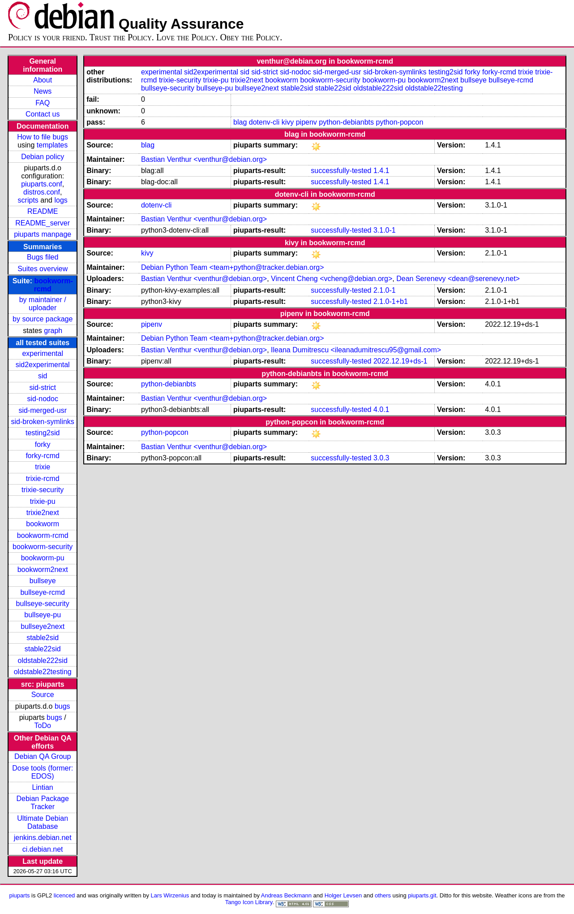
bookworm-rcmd (43, 535)
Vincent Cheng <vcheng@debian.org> (331, 278)
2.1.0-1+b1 (390, 301)
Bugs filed (42, 257)
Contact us (43, 114)
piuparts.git (422, 895)
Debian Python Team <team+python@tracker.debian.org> (232, 267)
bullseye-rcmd (42, 592)
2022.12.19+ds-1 (400, 361)
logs (60, 200)
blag (240, 122)
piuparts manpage (42, 234)
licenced (64, 895)
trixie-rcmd (43, 478)
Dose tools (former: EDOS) (42, 772)
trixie (42, 467)
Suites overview (42, 269)
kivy (288, 122)
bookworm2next (42, 569)
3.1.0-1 (384, 230)
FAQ (42, 103)
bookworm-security (43, 546)
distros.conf (41, 192)
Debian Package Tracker (42, 802)
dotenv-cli (264, 122)
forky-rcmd (43, 455)
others (383, 895)
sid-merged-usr (42, 410)
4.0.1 (381, 409)
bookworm (42, 524)
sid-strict (42, 387)
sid (42, 376)
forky (43, 444)
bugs (62, 706)
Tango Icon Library (249, 902)
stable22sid (43, 649)
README (42, 211)
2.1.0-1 (384, 290)
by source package (43, 319)
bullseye (43, 581)
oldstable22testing (43, 672)
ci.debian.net (42, 849)
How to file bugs (42, 137)
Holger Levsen (343, 895)
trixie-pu (43, 501)
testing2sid (43, 433)
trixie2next (42, 512)
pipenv (306, 122)
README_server (42, 223)
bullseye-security (42, 603)
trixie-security (42, 490)
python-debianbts (346, 122)
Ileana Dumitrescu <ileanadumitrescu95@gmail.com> (356, 350)
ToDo (42, 725)
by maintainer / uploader (42, 304)
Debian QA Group (42, 756)
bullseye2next (42, 626)
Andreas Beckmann (286, 895)
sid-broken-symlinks (42, 421)
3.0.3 (381, 458)
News (42, 91)
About (42, 80)
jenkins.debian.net (43, 837)
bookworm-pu (42, 558)
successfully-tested (341, 170)
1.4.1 (381, 170)
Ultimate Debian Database (42, 822)
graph (53, 330)
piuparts (19, 895)
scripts (28, 200)
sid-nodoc (42, 399)
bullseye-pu (42, 615)
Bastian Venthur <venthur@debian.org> (204, 159)
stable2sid (42, 637)
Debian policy (42, 156)
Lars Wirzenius (170, 895)
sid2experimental (43, 364)
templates (52, 145)
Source (42, 694)
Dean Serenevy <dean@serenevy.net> (458, 278)
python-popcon (400, 122)
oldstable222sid (43, 660)
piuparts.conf (41, 184)
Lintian (42, 787)
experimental (42, 353)
